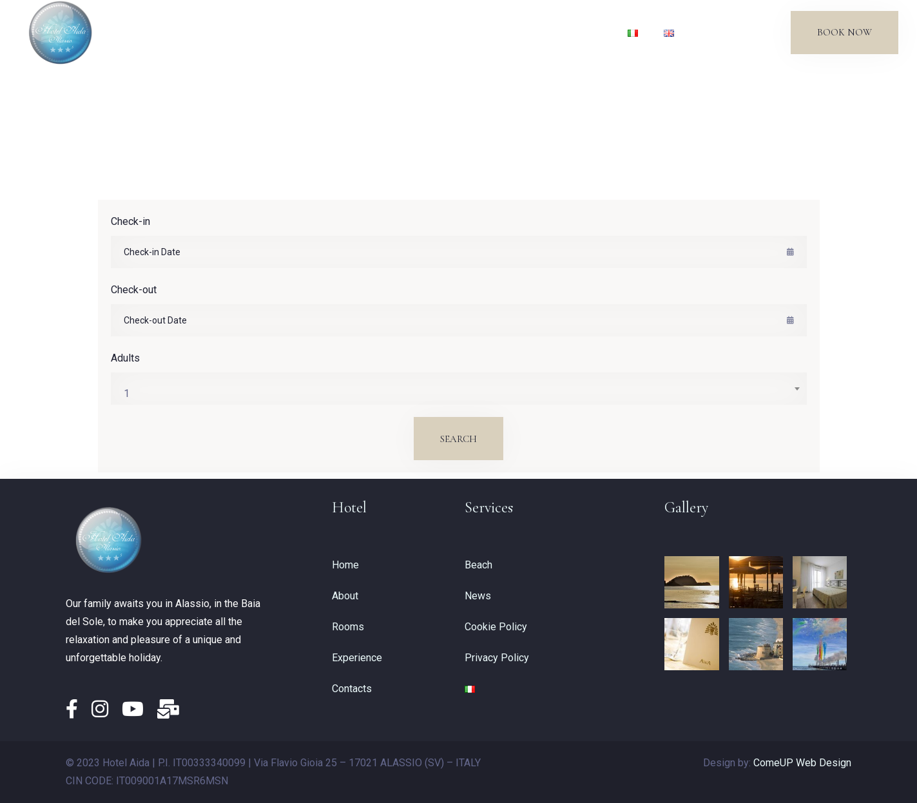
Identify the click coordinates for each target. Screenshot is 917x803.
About (294, 32)
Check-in (130, 221)
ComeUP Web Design (802, 763)
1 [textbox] (127, 393)
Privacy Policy (497, 658)
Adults (125, 358)
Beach (474, 32)
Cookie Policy (496, 627)
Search (458, 439)
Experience (412, 32)
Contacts (582, 32)
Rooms (348, 32)
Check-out (134, 290)
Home (242, 32)
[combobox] (459, 388)
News (525, 32)
